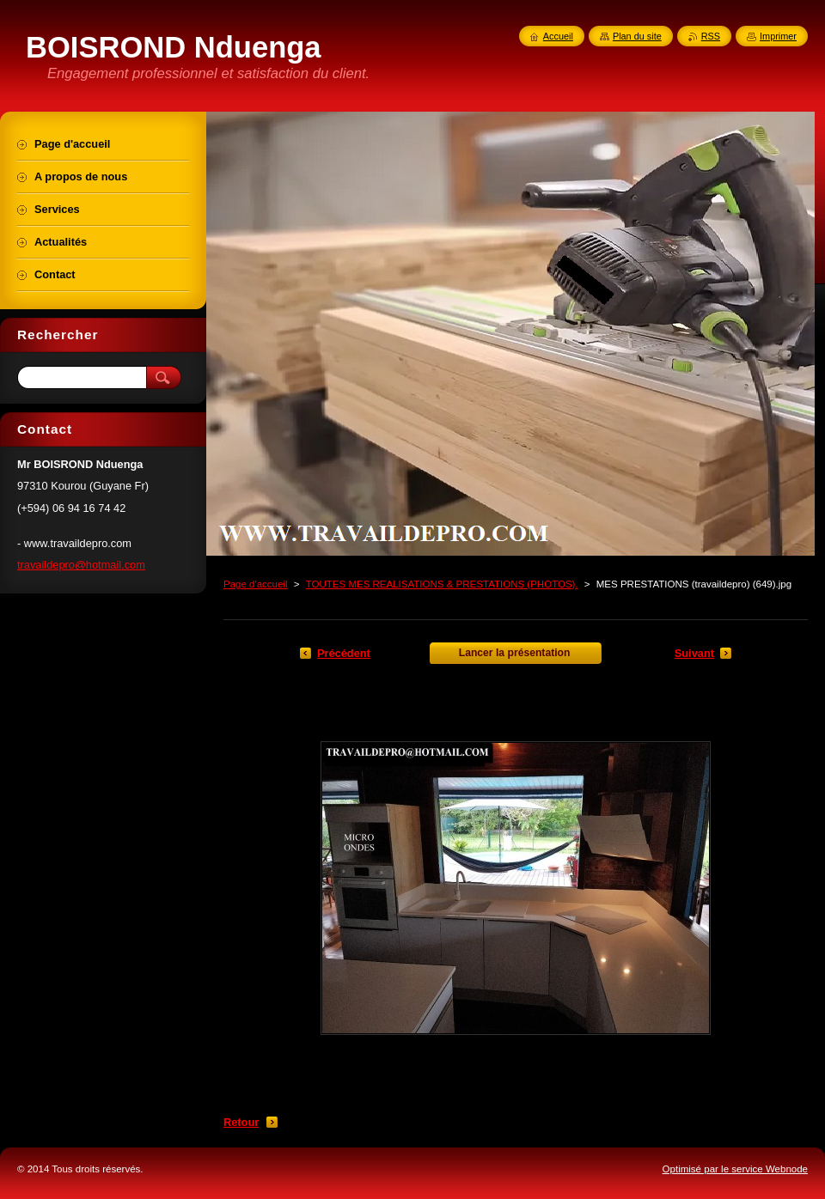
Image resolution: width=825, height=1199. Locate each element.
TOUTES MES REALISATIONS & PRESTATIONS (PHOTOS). (442, 584)
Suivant (694, 653)
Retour (241, 1122)
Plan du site (637, 36)
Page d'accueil (255, 584)
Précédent (343, 653)
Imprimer (778, 36)
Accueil (558, 36)
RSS (710, 36)
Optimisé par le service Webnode (735, 1169)
